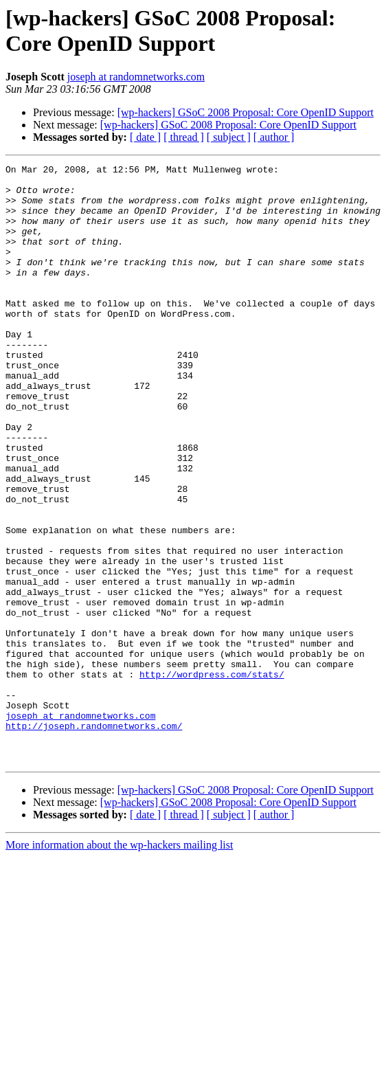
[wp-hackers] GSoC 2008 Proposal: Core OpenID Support (245, 112)
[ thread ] (183, 137)
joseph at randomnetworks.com (136, 76)
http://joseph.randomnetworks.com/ (93, 839)
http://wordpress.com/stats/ (211, 777)
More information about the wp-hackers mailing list (119, 964)
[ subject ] (229, 137)
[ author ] (274, 137)
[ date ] (145, 137)
